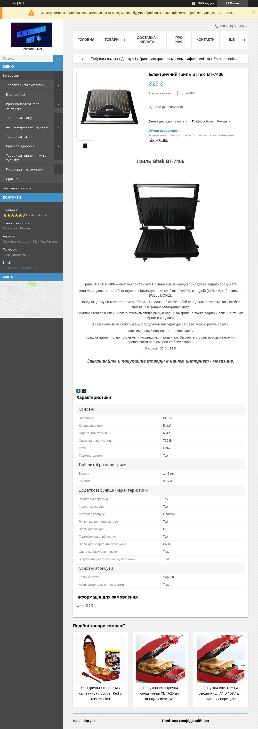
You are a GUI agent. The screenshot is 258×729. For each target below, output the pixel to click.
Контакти (205, 39)
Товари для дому (19, 117)
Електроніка (15, 94)
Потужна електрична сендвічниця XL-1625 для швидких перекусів (160, 693)
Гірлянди (12, 179)
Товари (112, 39)
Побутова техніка (104, 59)
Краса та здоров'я (20, 146)
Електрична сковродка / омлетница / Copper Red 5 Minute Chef (100, 693)
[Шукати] (58, 58)
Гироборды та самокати (24, 169)
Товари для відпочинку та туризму (26, 157)
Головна (86, 39)
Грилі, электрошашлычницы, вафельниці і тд (174, 59)
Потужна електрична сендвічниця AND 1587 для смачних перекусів (220, 693)
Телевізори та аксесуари (25, 85)
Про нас (179, 40)
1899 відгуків (206, 3)
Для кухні (128, 59)
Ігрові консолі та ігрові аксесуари (23, 106)
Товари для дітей (19, 136)
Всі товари (11, 75)
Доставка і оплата (17, 188)
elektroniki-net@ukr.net (20, 268)
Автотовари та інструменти (27, 127)
